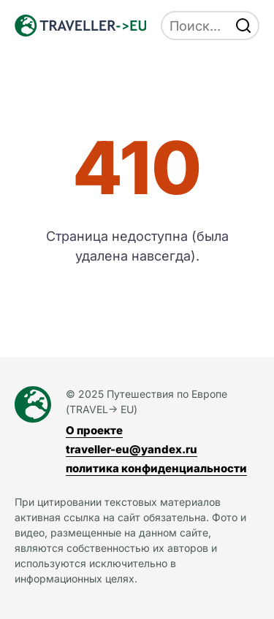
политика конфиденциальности (156, 468)
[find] (243, 25)
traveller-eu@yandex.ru (131, 449)
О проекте (94, 430)
